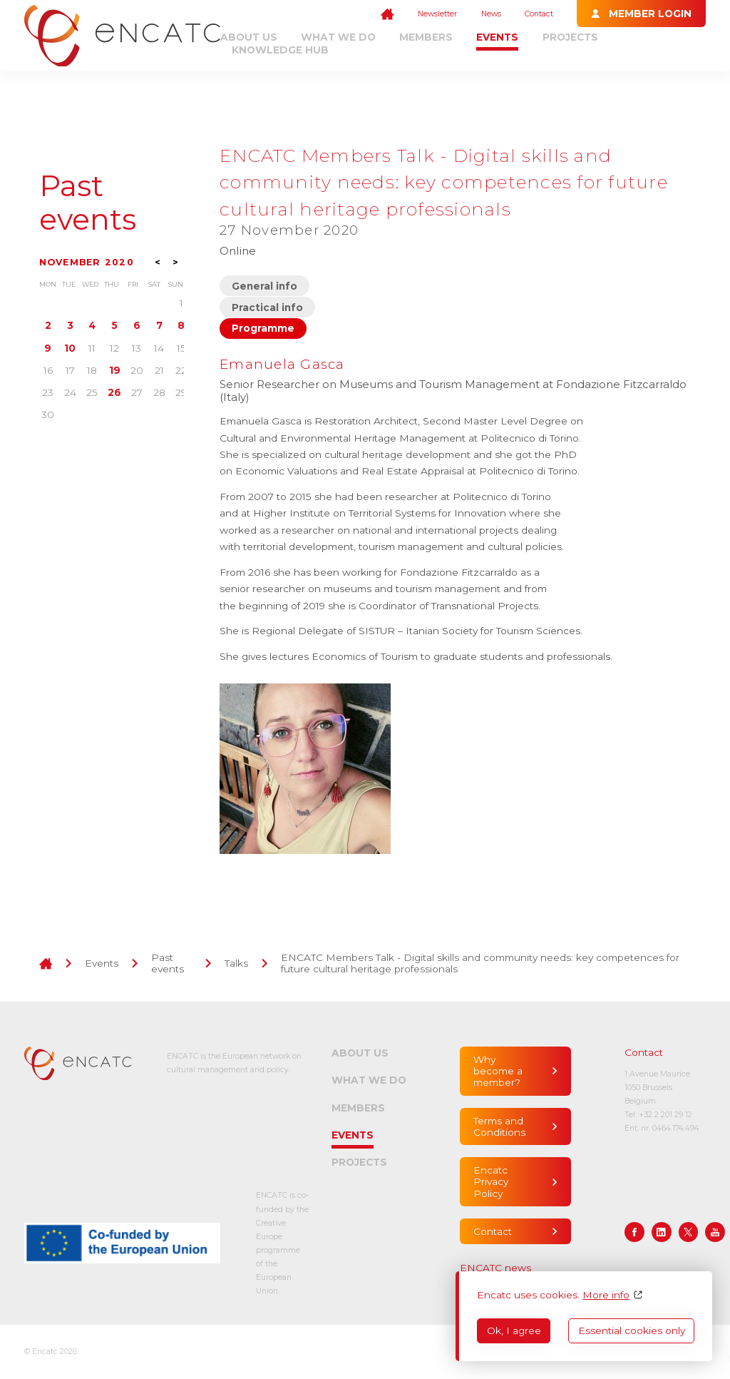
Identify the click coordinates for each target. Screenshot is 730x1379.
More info (605, 1295)
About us (248, 37)
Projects (570, 37)
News (491, 14)
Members (426, 37)
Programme (263, 328)
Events (497, 37)
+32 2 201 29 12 (665, 1114)
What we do (338, 37)
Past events (87, 202)
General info (264, 286)
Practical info (267, 307)
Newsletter (437, 14)
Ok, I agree (514, 1330)
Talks (236, 963)
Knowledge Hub (280, 50)
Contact (539, 14)
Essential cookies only (631, 1330)
